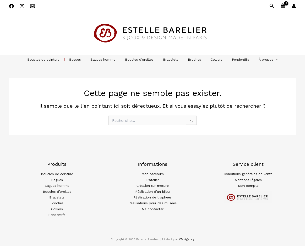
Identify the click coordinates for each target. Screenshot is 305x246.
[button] (271, 6)
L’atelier (152, 179)
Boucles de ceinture (55, 59)
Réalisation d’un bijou (152, 190)
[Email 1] (32, 6)
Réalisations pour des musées (153, 201)
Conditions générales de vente (248, 174)
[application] (264, 59)
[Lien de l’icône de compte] (294, 6)
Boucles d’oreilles (142, 59)
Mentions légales (248, 179)
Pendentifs (231, 59)
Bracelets (170, 59)
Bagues (83, 59)
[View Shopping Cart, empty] (283, 6)
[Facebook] (11, 6)
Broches (191, 59)
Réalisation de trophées (152, 196)
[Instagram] (22, 6)
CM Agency (186, 236)
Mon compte (248, 185)
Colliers (211, 59)
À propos (256, 59)
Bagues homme (108, 59)
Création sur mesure (152, 185)
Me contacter (152, 207)
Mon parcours (153, 174)
